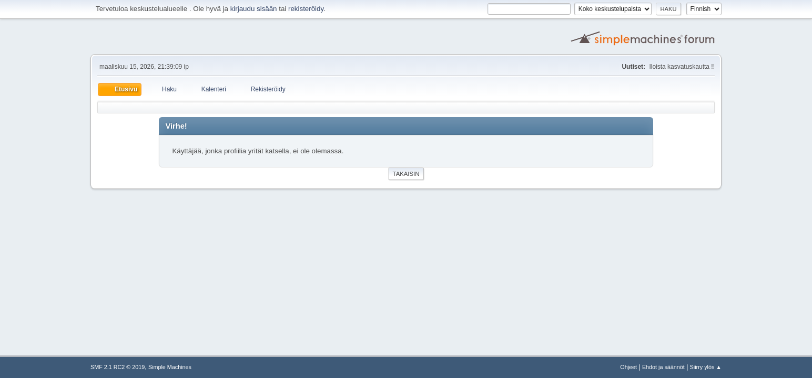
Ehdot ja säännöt (663, 367)
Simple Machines (169, 367)
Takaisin (406, 174)
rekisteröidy (305, 9)
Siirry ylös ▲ (706, 367)
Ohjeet (628, 367)
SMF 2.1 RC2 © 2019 (117, 367)
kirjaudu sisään (253, 9)
